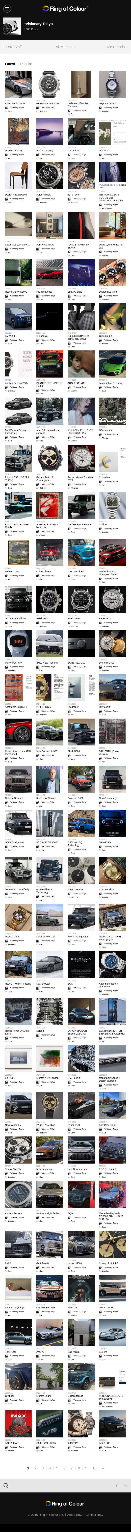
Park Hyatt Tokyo (45, 244)
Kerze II (40, 1030)
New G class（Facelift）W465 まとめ (111, 938)
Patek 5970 (105, 618)
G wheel (9, 1396)
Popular (26, 64)
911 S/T (103, 1351)
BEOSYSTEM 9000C (47, 842)
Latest (10, 64)
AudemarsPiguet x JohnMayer (108, 985)
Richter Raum (43, 1396)
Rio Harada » (117, 47)
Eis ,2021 (10, 1078)
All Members (65, 47)
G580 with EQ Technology (75, 844)
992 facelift (104, 707)
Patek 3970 (74, 618)
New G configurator (78, 936)
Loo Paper (73, 707)
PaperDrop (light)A (14, 1307)
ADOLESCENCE (77, 383)
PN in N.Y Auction (45, 1125)
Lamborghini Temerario (111, 383)
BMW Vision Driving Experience (15, 431)
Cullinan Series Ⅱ (14, 798)
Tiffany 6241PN (13, 1169)
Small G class (75, 291)
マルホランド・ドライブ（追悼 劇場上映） (81, 431)
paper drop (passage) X (17, 244)
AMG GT (41, 1351)
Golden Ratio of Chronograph (44, 479)
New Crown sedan (77, 1169)
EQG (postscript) (107, 1169)
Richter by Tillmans (46, 798)
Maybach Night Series (47, 1213)
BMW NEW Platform (47, 662)
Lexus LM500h (75, 1263)
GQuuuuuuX (105, 336)
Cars (10, 111)
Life (9, 203)
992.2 (8, 1263)
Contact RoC (94, 1515)
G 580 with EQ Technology (44, 891)
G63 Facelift (74, 1078)
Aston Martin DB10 (15, 103)
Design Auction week (16, 194)
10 (94, 1468)
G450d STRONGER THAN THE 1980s (78, 337)
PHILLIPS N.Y (43, 707)
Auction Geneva (13, 1213)
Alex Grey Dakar (107, 1125)
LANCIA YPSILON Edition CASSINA (77, 1032)
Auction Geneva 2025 (16, 383)
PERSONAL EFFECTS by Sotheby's (111, 1397)
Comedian (104, 477)
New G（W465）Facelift (18, 983)
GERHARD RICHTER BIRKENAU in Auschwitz (112, 1032)
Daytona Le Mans (108, 291)
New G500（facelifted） (17, 889)
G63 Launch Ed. (76, 571)
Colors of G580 (76, 798)
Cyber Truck (74, 1125)
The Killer (73, 1307)
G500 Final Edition (46, 1443)
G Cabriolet (74, 150)
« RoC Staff (12, 47)
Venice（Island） (45, 150)
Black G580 (74, 751)
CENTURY (10, 1351)
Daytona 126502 (107, 103)
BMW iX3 (10, 336)
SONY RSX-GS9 (76, 662)
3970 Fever (74, 194)
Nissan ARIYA (106, 1307)
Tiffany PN (73, 1443)
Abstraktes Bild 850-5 (16, 707)
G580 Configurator (14, 842)
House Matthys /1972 (16, 291)
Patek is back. (43, 194)
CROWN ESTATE (45, 1307)
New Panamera (44, 1169)
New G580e (105, 842)
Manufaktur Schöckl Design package (109, 1079)
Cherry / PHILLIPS (108, 1263)
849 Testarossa (44, 291)
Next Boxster (43, 983)
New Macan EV (13, 1125)
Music (41, 850)
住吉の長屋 (74, 1351)
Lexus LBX (104, 1443)
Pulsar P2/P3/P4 (13, 662)
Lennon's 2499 (106, 662)
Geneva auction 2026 (47, 103)
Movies (105, 255)
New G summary (107, 798)
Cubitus (103, 524)
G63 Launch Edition (15, 618)
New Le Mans (12, 936)
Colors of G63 (43, 571)
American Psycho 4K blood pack (47, 526)
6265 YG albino (107, 889)
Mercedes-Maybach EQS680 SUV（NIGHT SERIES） (111, 1216)
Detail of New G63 (46, 936)
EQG (70, 983)
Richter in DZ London (47, 1078)
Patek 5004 (42, 618)
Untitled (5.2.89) (13, 150)
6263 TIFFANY (75, 889)
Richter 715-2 (12, 571)
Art (72, 114)
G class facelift (75, 1396)
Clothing (109, 208)
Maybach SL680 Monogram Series (108, 573)
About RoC (74, 1515)
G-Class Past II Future (79, 524)
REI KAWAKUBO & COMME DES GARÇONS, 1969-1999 (111, 197)
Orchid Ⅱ (104, 150)
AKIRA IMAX (11, 1443)
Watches (43, 111)
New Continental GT (47, 751)
